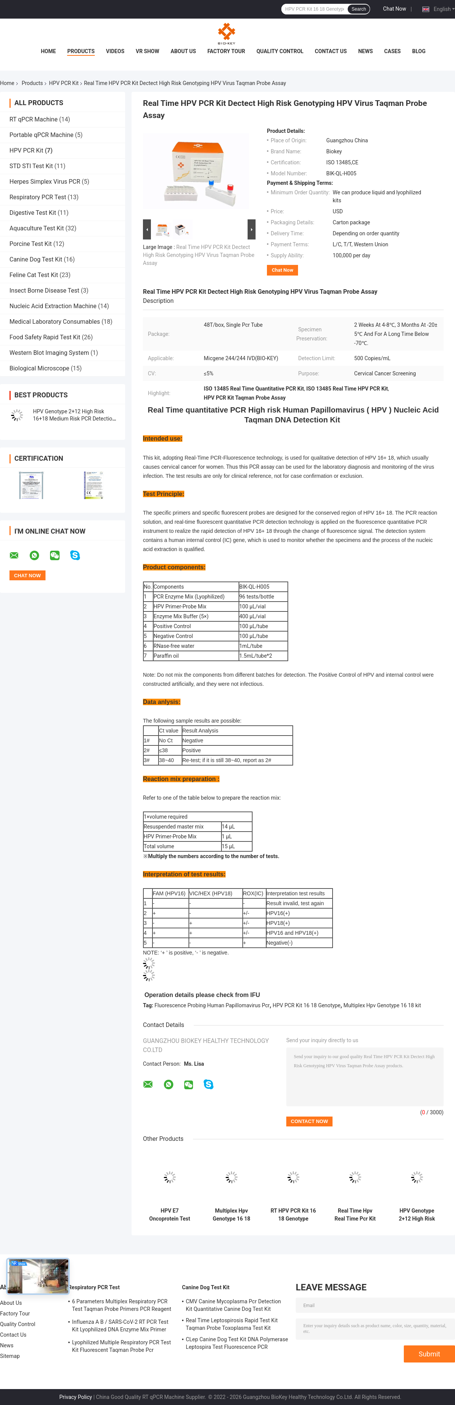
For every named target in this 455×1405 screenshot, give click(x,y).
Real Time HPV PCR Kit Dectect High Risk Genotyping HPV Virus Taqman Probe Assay (198, 255)
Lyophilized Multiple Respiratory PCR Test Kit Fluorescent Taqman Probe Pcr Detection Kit (121, 1347)
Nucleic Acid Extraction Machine (53, 306)
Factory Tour (226, 51)
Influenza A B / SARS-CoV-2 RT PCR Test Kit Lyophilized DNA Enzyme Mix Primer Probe (120, 1327)
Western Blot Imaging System (49, 352)
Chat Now (394, 9)
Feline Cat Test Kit (33, 275)
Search (358, 9)
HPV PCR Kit (63, 83)
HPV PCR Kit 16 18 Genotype (306, 1005)
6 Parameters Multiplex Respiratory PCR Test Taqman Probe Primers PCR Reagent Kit (121, 1306)
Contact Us (331, 51)
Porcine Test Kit (30, 243)
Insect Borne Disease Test (44, 290)
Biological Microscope (39, 368)
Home (48, 51)
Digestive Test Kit (32, 212)
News (365, 51)
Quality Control (279, 51)
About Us (183, 51)
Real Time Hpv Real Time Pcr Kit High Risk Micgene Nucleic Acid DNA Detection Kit (355, 1215)
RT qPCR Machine (33, 119)
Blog (418, 51)
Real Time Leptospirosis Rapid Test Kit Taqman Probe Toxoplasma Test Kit (232, 1324)
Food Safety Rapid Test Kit (44, 337)
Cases (392, 51)
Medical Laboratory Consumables (54, 321)
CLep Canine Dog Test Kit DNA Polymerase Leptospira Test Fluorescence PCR (237, 1343)
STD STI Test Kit (31, 166)
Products (80, 51)
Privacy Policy (76, 1397)
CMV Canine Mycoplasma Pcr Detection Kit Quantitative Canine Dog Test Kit (233, 1305)
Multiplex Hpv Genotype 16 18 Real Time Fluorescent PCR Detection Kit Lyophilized (231, 1215)
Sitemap (10, 1356)
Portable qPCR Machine (41, 135)
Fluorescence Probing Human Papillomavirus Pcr (212, 1005)
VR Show (147, 51)
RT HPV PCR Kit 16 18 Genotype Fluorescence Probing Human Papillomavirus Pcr (293, 1215)
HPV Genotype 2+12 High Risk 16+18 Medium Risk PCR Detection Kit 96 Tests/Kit (74, 418)
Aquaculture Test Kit (36, 228)
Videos (115, 51)
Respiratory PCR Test (37, 197)
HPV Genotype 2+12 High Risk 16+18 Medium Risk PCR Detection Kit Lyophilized (417, 1215)
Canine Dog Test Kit (35, 259)
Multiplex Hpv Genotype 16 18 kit (382, 1005)
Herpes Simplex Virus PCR (44, 181)
